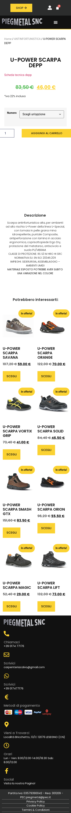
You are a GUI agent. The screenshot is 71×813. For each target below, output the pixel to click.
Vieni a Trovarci (16, 733)
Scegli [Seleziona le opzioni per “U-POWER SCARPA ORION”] (46, 528)
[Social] (6, 771)
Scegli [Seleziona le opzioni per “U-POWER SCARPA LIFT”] (46, 606)
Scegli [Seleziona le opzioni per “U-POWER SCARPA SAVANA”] (11, 376)
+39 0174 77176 (14, 646)
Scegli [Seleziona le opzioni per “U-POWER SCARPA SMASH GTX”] (11, 532)
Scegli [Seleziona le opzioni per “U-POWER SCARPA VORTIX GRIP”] (11, 454)
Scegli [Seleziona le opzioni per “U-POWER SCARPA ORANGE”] (46, 376)
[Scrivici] (6, 655)
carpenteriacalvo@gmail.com (24, 667)
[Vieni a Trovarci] (6, 724)
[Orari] (6, 745)
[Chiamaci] (6, 633)
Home (8, 39)
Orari (8, 754)
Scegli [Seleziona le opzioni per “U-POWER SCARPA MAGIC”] (11, 606)
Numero (12, 113)
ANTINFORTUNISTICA (27, 39)
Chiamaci (12, 642)
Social (9, 779)
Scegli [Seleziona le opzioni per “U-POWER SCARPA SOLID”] (46, 450)
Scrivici (9, 663)
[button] (55, 22)
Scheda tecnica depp (18, 75)
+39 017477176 (13, 688)
